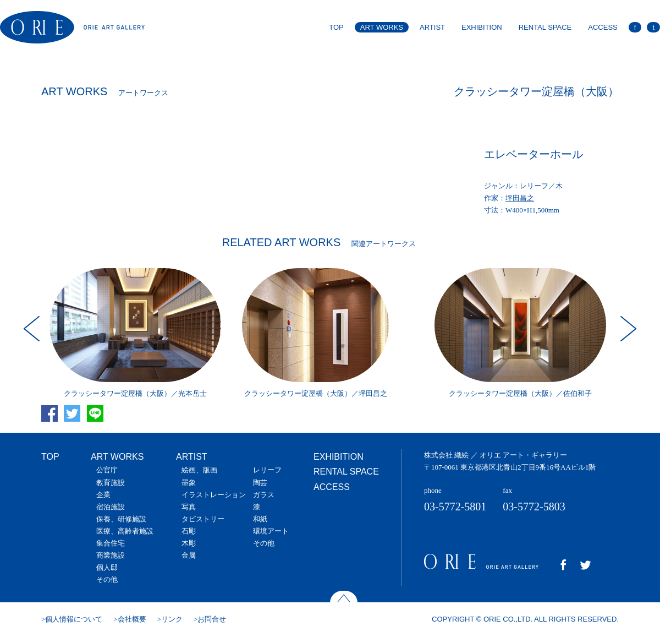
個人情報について (73, 619)
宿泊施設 (110, 507)
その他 (107, 579)
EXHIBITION (481, 27)
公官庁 (107, 470)
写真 (189, 507)
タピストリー (203, 519)
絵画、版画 (199, 470)
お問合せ (211, 619)
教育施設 (110, 482)
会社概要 (132, 619)
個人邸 (107, 567)
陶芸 (260, 482)
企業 (103, 495)
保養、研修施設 (121, 519)
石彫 (189, 531)
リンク (172, 619)
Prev (33, 328)
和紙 (260, 519)
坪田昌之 (519, 198)
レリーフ (267, 470)
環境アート (271, 531)
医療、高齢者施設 (124, 531)
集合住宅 (110, 543)
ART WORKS (381, 27)
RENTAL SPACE (545, 27)
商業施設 (110, 555)
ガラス (263, 495)
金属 (189, 555)
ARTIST (432, 27)
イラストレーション (214, 495)
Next (627, 328)
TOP (336, 27)
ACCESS (602, 27)
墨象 (189, 482)
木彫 (189, 543)
